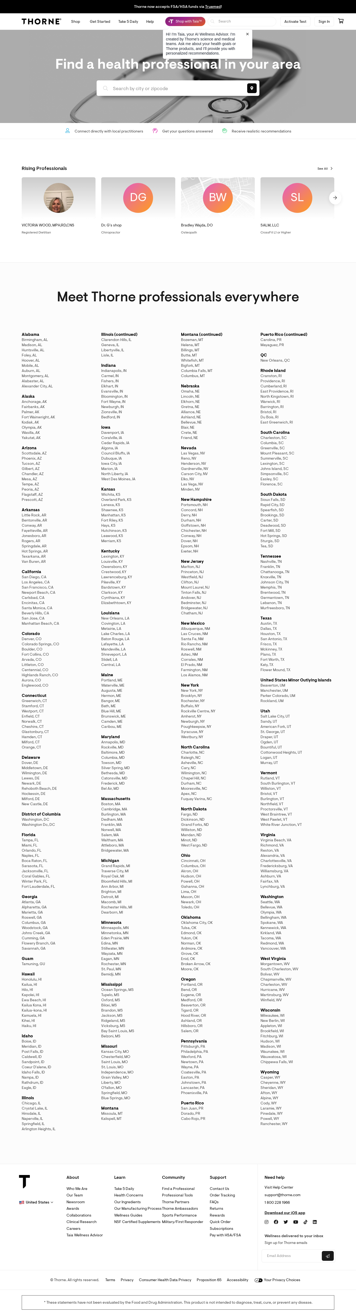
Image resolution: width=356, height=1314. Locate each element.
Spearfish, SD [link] (272, 510)
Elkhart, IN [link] (109, 386)
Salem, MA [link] (110, 835)
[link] (59, 206)
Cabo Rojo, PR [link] (193, 1118)
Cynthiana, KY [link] (113, 597)
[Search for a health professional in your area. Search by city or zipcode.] (170, 89)
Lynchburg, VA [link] (272, 886)
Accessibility (237, 1280)
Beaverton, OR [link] (193, 1005)
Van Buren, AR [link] (34, 561)
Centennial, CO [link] (35, 670)
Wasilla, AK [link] (31, 432)
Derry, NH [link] (189, 515)
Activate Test (295, 21)
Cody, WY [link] (268, 1103)
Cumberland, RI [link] (273, 386)
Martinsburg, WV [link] (274, 995)
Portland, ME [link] (112, 680)
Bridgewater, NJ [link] (194, 608)
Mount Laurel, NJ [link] (195, 587)
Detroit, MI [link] (110, 897)
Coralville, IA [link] (111, 437)
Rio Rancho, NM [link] (194, 644)
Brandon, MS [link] (112, 1010)
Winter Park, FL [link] (34, 881)
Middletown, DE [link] (35, 768)
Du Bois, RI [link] (269, 417)
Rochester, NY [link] (193, 701)
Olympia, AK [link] (32, 427)
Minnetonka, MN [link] (114, 933)
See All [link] (325, 169)
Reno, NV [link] (188, 458)
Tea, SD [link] (266, 546)
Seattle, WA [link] (270, 902)
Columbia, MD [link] (113, 757)
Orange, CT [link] (31, 747)
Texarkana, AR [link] (34, 556)
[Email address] (291, 1256)
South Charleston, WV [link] (279, 969)
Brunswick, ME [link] (113, 716)
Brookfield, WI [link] (272, 1031)
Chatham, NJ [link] (192, 613)
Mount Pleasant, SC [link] (277, 453)
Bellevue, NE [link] (191, 422)
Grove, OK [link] (189, 953)
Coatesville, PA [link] (193, 1072)
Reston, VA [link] (269, 850)
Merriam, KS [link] (111, 541)
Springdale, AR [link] (34, 546)
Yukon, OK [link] (189, 938)
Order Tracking (222, 1195)
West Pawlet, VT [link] (273, 819)
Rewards (217, 1215)
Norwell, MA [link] (111, 829)
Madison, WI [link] (270, 1046)
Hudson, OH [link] (191, 876)
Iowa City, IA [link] (111, 463)
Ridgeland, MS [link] (113, 1020)
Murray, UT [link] (269, 762)
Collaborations (78, 1215)
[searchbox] (242, 21)
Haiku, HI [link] (29, 1026)
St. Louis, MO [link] (112, 1067)
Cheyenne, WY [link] (273, 1082)
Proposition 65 (209, 1280)
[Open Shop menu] (75, 21)
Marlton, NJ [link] (190, 566)
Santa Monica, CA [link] (37, 608)
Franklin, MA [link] (111, 824)
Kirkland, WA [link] (270, 933)
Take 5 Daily (124, 1188)
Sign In (324, 21)
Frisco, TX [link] (268, 644)
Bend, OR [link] (189, 989)
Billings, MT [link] (190, 350)
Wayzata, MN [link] (111, 953)
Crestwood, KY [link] (113, 572)
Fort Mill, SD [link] (270, 530)
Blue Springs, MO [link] (115, 1098)
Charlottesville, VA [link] (276, 860)
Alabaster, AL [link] (33, 381)
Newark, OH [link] (191, 902)
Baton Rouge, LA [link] (115, 639)
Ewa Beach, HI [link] (34, 1000)
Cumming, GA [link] (33, 938)
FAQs (214, 1202)
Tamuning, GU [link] (33, 964)
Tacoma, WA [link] (270, 938)
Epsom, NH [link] (190, 546)
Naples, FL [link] (30, 855)
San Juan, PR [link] (192, 1108)
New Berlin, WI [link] (272, 1020)
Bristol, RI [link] (268, 412)
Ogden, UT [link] (269, 742)
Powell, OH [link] (190, 881)
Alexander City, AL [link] (37, 386)
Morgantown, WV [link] (275, 964)
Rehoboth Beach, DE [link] (39, 788)
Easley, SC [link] (269, 479)
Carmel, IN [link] (110, 376)
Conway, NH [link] (191, 535)
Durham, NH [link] (191, 520)
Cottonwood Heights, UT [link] (281, 752)
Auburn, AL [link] (31, 370)
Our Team (74, 1195)
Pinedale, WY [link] (271, 1113)
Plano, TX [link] (268, 654)
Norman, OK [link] (191, 943)
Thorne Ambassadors (180, 1208)
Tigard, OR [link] (190, 1010)
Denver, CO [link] (32, 639)
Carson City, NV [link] (194, 474)
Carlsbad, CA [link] (33, 597)
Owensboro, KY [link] (114, 566)
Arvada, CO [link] (32, 659)
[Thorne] (41, 21)
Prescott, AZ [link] (32, 499)
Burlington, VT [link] (272, 799)
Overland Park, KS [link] (116, 499)
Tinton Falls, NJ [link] (193, 592)
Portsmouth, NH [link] (194, 505)
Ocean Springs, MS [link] (117, 989)
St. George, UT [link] (272, 731)
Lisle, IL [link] (107, 355)
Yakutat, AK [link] (31, 437)
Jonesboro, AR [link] (34, 535)
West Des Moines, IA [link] (118, 479)
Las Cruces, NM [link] (194, 633)
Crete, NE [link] (189, 432)
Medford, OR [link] (191, 1000)
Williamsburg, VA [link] (274, 871)
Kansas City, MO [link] (115, 1051)
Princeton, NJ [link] (192, 572)
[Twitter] (286, 1222)
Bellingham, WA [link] (273, 917)
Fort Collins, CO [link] (35, 654)
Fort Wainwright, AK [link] (38, 417)
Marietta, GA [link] (32, 912)
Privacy (127, 1280)
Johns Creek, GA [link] (36, 933)
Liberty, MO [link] (110, 1082)
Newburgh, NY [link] (193, 721)
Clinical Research (81, 1222)
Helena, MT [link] (190, 345)
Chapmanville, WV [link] (275, 979)
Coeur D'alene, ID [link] (36, 1067)
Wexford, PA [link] (191, 1056)
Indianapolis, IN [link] (113, 370)
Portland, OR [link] (192, 984)
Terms (110, 1280)
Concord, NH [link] (192, 510)
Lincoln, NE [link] (190, 396)
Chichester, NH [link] (193, 530)
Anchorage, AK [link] (34, 401)
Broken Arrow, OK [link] (196, 964)
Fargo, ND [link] (189, 814)
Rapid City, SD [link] (272, 505)
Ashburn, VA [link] (270, 876)
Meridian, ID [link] (32, 1046)
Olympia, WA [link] (271, 912)
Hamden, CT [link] (32, 737)
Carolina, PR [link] (271, 339)
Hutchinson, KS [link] (114, 530)
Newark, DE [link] (31, 783)
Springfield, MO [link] (114, 1093)
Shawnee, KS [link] (112, 510)
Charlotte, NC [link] (193, 752)
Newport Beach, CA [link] (38, 592)
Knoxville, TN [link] (270, 577)
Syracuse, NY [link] (192, 731)
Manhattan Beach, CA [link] (40, 623)
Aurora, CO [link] (31, 680)
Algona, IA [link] (109, 448)
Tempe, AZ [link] (30, 484)
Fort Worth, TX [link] (272, 659)
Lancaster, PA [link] (193, 1087)
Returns (216, 1208)
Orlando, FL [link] (32, 850)
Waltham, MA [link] (112, 840)
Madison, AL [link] (32, 345)
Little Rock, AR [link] (34, 515)
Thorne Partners (175, 1202)
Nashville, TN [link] (271, 561)
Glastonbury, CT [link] (35, 731)
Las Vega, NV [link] (192, 484)
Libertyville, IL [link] (112, 350)
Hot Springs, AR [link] (35, 551)
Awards (72, 1208)
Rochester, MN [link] (113, 964)
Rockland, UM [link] (272, 701)
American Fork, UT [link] (275, 726)
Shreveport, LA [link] (114, 654)
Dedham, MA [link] (112, 819)
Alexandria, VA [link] (272, 855)
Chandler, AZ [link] (33, 474)
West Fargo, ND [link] (194, 845)
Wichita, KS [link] (110, 494)
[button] (252, 88)
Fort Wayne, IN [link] (113, 401)
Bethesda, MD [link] (113, 773)
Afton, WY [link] (268, 1093)
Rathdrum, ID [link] (32, 1082)
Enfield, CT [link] (31, 716)
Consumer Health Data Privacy (165, 1280)
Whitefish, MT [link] (192, 360)
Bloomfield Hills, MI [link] (116, 881)
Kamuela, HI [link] (31, 1015)
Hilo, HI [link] (27, 989)
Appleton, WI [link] (271, 1026)
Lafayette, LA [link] (112, 644)
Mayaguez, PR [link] (272, 345)
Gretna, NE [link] (190, 407)
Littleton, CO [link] (33, 664)
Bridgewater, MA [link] (115, 850)
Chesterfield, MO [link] (115, 1056)
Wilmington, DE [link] (34, 773)
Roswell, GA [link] (32, 917)
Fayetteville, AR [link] (35, 530)
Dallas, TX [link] (268, 628)
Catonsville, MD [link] (114, 778)
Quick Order (220, 1222)
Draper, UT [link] (269, 737)
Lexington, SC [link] (272, 463)
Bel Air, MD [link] (110, 788)
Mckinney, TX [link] (271, 649)
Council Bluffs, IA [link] (115, 453)
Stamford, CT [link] (33, 706)
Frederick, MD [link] (113, 783)
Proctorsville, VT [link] (274, 809)
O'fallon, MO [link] (111, 1087)
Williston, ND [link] (191, 829)
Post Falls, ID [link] (32, 1051)
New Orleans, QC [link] (275, 360)
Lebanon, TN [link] (271, 603)
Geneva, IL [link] (110, 345)
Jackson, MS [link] (112, 1015)
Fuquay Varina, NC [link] (196, 799)
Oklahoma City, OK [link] (197, 922)
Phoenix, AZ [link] (32, 458)
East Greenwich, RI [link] (276, 422)
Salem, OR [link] (190, 1031)
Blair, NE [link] (188, 427)
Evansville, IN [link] (112, 391)
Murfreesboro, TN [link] (275, 608)
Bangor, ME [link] (110, 701)
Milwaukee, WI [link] (272, 1015)
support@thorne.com (282, 1195)
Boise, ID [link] (29, 1041)
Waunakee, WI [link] (272, 1051)
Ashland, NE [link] (191, 417)
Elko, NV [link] (187, 479)
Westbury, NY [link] (192, 737)
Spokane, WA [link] (271, 922)
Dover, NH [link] (189, 541)
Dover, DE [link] (30, 762)
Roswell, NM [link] (191, 649)
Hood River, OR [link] (193, 1015)
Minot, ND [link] (189, 840)
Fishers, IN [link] (110, 381)
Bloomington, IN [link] (114, 396)
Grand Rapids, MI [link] (115, 866)
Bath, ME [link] (108, 706)
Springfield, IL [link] (33, 1124)
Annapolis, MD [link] (113, 742)
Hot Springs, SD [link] (273, 535)
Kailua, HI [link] (29, 984)
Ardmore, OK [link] (191, 948)
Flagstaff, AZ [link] (32, 494)
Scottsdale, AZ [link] (34, 453)
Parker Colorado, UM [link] (277, 695)
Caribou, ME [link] (111, 726)
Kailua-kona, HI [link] (34, 1010)
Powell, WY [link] (269, 1118)
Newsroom (75, 1202)
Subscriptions (221, 1228)
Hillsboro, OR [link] (192, 1026)
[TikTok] (305, 1222)
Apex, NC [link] (189, 793)
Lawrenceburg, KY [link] (116, 577)
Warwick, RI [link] (270, 401)
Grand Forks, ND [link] (195, 824)
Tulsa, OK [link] (188, 928)
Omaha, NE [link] (190, 391)
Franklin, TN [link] (270, 566)
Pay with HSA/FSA (225, 1235)
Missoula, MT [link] (112, 1113)
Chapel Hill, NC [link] (193, 778)
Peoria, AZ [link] (30, 489)
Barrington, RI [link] (272, 407)
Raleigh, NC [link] (191, 757)
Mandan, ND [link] (191, 835)
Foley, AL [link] (29, 355)
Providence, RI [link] (272, 381)
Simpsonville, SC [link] (274, 474)
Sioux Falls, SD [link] (272, 499)
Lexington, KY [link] (112, 556)
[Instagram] (266, 1222)
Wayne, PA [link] (190, 1067)
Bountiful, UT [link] (271, 747)
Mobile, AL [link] (30, 365)
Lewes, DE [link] (31, 778)
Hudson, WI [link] (269, 1041)
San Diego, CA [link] (34, 577)
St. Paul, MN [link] (111, 969)
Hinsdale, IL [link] (31, 1113)
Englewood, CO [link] (35, 685)
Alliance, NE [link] (191, 412)
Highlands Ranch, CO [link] (40, 675)
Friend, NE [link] (189, 437)
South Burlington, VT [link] (277, 783)
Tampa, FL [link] (30, 840)
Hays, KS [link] (108, 525)
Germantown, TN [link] (274, 597)
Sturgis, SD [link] (269, 541)
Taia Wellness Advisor (84, 1235)
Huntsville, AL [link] (33, 350)
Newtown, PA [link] (192, 1062)
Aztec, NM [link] (189, 654)
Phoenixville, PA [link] (194, 1093)
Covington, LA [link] (113, 623)
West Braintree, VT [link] (276, 814)
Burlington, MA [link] (113, 814)
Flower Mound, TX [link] (275, 670)
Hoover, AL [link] (31, 360)
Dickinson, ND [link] (193, 819)
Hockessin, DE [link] (34, 793)
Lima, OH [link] (188, 891)
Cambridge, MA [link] (114, 809)
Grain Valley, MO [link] (115, 1077)
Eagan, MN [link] (110, 958)
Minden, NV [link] (190, 489)
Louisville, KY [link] (112, 561)
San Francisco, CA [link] (37, 587)
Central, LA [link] (110, 664)
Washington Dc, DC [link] (38, 824)
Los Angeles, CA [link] (36, 582)
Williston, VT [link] (270, 788)
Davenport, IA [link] (112, 432)
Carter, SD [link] (269, 520)
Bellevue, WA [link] (271, 907)
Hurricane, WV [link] (272, 989)
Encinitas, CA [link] (33, 603)
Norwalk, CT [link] (32, 721)
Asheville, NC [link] (192, 762)
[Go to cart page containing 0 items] (341, 21)
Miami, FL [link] (29, 845)
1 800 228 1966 (277, 1202)
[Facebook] (276, 1222)
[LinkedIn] (315, 1222)
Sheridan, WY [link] (271, 1087)
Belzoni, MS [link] (110, 1036)
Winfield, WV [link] (271, 1000)
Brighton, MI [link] (111, 891)
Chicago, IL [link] (31, 1103)
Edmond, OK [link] (191, 933)
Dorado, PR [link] (190, 1113)
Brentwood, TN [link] (272, 592)
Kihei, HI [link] (28, 1020)
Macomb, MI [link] (111, 902)
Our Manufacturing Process (138, 1208)
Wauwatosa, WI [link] (273, 1056)
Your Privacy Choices (277, 1280)
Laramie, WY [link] (271, 1108)
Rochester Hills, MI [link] (116, 907)
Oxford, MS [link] (110, 1000)
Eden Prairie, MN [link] (115, 938)
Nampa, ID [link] (30, 1077)
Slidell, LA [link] (109, 659)
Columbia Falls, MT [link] (196, 370)
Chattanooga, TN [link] (274, 572)
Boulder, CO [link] (32, 649)
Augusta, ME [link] (111, 690)
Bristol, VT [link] (268, 793)
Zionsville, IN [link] (111, 412)
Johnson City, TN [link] (274, 582)
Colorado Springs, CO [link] (40, 644)
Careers (73, 1228)
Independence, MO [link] (117, 1072)
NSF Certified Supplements (137, 1222)
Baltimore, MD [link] (113, 752)
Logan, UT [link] (268, 757)
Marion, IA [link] (109, 468)
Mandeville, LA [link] (113, 649)
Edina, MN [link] (109, 943)
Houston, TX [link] (270, 633)
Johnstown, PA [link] (193, 1082)
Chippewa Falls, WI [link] (276, 1062)
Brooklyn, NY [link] (191, 695)
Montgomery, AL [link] (35, 376)
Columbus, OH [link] (193, 866)
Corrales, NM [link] (192, 659)
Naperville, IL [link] (32, 1118)
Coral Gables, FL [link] (36, 876)
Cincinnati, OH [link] (193, 860)
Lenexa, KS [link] (110, 505)
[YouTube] (295, 1222)
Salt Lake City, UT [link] (275, 716)
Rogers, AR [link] (31, 541)
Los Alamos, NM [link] (194, 675)
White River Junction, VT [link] (281, 824)
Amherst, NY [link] (191, 716)
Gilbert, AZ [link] (31, 468)
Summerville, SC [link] (274, 458)
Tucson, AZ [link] (31, 463)
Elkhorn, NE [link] (190, 401)
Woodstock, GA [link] (35, 928)
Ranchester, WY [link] (274, 1124)
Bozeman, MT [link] (192, 339)
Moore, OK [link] (190, 969)
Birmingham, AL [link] (35, 339)
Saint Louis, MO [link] (114, 1062)
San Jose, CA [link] (33, 618)
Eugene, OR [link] (191, 995)
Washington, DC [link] (35, 819)
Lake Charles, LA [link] (115, 633)
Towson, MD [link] (111, 762)
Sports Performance (179, 1215)
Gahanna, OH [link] (192, 886)
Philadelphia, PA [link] (194, 1051)
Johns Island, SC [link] (274, 468)
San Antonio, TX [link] (273, 639)
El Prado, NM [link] (191, 664)
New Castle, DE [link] (35, 804)
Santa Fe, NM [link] (192, 639)
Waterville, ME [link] (113, 685)
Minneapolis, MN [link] (115, 928)
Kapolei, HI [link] (30, 995)
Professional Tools (177, 1195)
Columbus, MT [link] (193, 376)
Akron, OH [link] (189, 871)
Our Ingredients (127, 1202)
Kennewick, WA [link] (273, 928)
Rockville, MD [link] (112, 747)
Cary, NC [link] (188, 768)
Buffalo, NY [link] (190, 706)
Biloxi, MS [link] (109, 1005)
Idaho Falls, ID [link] (33, 1072)
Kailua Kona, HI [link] (34, 1005)
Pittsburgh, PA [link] (193, 1046)
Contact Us (219, 1188)
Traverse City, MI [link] (115, 871)
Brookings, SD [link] (272, 515)
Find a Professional (178, 1188)
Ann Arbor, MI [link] (112, 886)
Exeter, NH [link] (189, 551)
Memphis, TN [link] (271, 587)
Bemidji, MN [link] (110, 974)
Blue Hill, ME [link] (111, 711)
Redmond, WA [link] (272, 943)
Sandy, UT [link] (268, 721)
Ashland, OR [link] (191, 1020)
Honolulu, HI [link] (32, 979)
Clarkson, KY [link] (112, 592)
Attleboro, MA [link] (112, 845)
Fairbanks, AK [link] (33, 407)
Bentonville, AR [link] (34, 520)
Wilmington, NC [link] (194, 773)
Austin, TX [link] (268, 623)
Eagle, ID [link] (29, 1087)
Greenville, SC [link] (272, 448)
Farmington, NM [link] (194, 670)
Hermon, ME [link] (111, 695)
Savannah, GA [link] (34, 948)
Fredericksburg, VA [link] (276, 866)
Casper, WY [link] (270, 1077)
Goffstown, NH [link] (193, 525)
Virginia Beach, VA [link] (275, 840)
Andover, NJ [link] (191, 597)
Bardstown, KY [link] (113, 587)
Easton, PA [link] (190, 1077)
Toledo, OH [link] (190, 907)
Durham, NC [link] (191, 783)
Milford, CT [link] (31, 742)
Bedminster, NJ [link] (193, 603)
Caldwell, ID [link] (32, 1056)
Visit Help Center (279, 1187)
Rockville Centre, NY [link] (198, 711)
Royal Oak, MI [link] (112, 876)
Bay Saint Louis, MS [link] (117, 1031)
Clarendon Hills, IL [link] (116, 339)
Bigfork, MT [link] (190, 365)
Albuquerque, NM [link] (195, 628)
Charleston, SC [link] (273, 437)
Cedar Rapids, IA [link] (115, 443)
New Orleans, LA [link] (115, 618)
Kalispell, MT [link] (111, 1118)
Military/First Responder (182, 1222)
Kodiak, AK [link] (30, 422)
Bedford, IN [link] (110, 417)
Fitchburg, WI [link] (271, 1036)
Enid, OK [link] (188, 958)
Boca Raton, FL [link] (34, 860)
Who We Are (76, 1188)
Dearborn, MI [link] (112, 912)
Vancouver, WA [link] (273, 948)
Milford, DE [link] (31, 799)
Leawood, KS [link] (112, 535)
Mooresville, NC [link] (194, 788)
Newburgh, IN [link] (112, 407)
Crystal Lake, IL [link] (35, 1108)
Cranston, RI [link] (271, 376)
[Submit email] (328, 1256)
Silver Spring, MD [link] (115, 768)
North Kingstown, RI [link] (277, 396)
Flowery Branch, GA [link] (38, 943)
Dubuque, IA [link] (111, 458)
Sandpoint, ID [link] (33, 1062)
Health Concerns (128, 1195)
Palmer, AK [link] (30, 412)
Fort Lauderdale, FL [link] (38, 886)
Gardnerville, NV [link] (194, 468)
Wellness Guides (128, 1215)
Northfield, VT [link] (271, 804)
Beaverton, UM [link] (272, 685)
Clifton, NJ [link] (190, 582)
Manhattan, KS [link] (113, 515)
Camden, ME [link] (112, 721)
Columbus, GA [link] (34, 922)
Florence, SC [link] (271, 484)
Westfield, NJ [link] (192, 577)
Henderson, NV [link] (193, 463)
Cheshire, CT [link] (33, 726)
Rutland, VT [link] (270, 778)
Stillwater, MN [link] (112, 948)
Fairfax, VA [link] (269, 881)
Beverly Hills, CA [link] (35, 613)
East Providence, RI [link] (276, 391)
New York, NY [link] (192, 690)
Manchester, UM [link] (274, 690)
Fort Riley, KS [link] (112, 520)
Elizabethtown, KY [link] (116, 603)
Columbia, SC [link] (272, 443)
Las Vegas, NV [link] (193, 453)
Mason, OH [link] (190, 897)
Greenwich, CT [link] (34, 701)
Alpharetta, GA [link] (34, 907)
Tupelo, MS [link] (110, 995)
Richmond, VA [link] (272, 845)
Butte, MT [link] (189, 355)
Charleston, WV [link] (273, 984)
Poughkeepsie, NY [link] (196, 726)
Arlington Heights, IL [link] (39, 1129)
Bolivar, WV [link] (269, 974)
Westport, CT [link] (33, 711)
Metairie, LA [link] (111, 628)
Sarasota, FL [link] (32, 866)
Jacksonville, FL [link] (35, 871)
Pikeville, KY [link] (111, 582)
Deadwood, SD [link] (273, 525)
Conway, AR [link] (32, 525)
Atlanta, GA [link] (31, 902)
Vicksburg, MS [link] (113, 1026)
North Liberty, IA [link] (114, 474)
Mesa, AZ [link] (29, 479)
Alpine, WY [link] (269, 1098)
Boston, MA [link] (110, 804)
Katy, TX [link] (266, 664)
